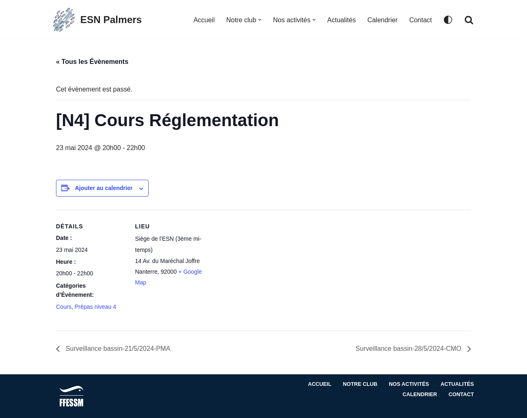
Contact (420, 19)
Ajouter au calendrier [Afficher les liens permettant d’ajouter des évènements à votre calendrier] (104, 188)
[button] (259, 19)
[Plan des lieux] (257, 266)
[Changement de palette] (448, 20)
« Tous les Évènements (92, 61)
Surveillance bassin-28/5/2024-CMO (409, 348)
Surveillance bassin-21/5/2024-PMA (117, 348)
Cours (63, 306)
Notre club (360, 384)
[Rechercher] (468, 19)
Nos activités (409, 384)
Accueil (204, 19)
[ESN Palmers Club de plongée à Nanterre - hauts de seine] (96, 19)
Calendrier (382, 19)
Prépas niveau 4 (95, 306)
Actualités (341, 19)
